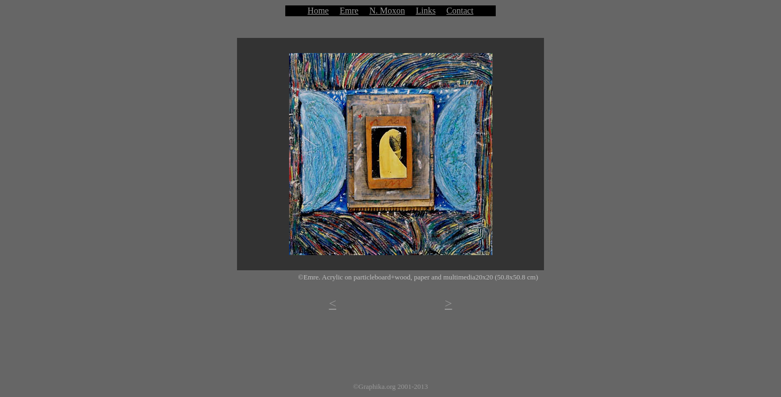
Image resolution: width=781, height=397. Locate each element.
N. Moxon (387, 10)
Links (426, 10)
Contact (459, 10)
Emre (349, 10)
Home (318, 10)
